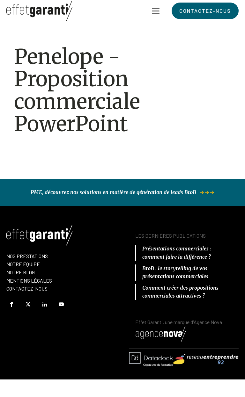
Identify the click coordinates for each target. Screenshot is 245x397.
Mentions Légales (29, 281)
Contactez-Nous (27, 288)
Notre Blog (20, 272)
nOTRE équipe (23, 264)
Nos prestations (27, 256)
